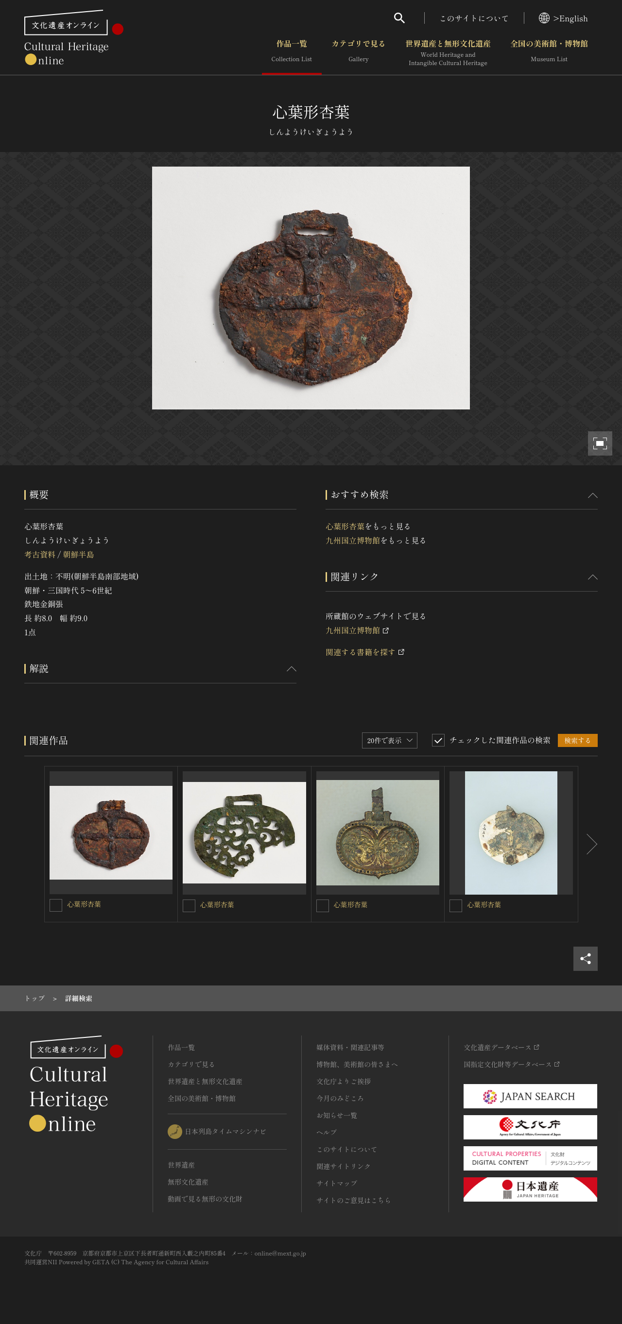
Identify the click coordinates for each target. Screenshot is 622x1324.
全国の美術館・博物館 (549, 52)
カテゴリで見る (358, 52)
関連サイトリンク (343, 1166)
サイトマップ (336, 1183)
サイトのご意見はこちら (353, 1200)
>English (563, 18)
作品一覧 (292, 52)
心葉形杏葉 (345, 526)
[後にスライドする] (588, 844)
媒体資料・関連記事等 (350, 1047)
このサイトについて (474, 18)
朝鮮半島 (78, 554)
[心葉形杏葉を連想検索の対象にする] (56, 905)
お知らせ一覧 (336, 1115)
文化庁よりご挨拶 (343, 1081)
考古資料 (39, 554)
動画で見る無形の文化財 (205, 1199)
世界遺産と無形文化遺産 (448, 52)
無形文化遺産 (188, 1182)
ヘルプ (326, 1132)
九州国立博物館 (353, 540)
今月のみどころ (340, 1098)
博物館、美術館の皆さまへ (357, 1064)
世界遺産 (181, 1165)
